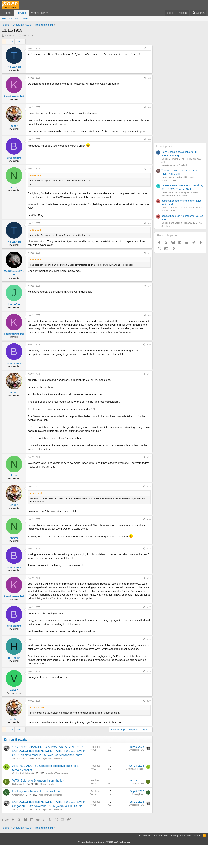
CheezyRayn (18, 795)
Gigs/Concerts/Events (52, 758)
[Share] (145, 49)
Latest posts (164, 146)
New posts (7, 18)
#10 (149, 344)
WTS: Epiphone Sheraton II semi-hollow (38, 780)
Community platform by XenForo (104, 842)
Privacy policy (178, 835)
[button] (47, 13)
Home (7, 12)
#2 (149, 78)
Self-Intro (166, 226)
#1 (149, 48)
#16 (149, 578)
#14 (149, 519)
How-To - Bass (168, 180)
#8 (149, 286)
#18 (149, 639)
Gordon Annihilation (21, 773)
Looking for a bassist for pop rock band (37, 791)
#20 (149, 701)
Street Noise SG (19, 758)
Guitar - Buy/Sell (47, 784)
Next (19, 41)
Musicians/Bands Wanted (57, 773)
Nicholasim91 (18, 784)
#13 (149, 486)
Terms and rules (160, 835)
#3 (149, 107)
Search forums (22, 18)
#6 (149, 223)
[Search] (198, 13)
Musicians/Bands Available (174, 165)
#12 (149, 457)
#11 (149, 374)
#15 (149, 548)
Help (189, 835)
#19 (149, 671)
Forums (21, 12)
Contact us (144, 835)
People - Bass (168, 210)
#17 (149, 607)
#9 (149, 315)
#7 (149, 253)
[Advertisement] (180, 91)
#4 (149, 139)
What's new (38, 12)
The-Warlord (11, 35)
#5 (149, 168)
